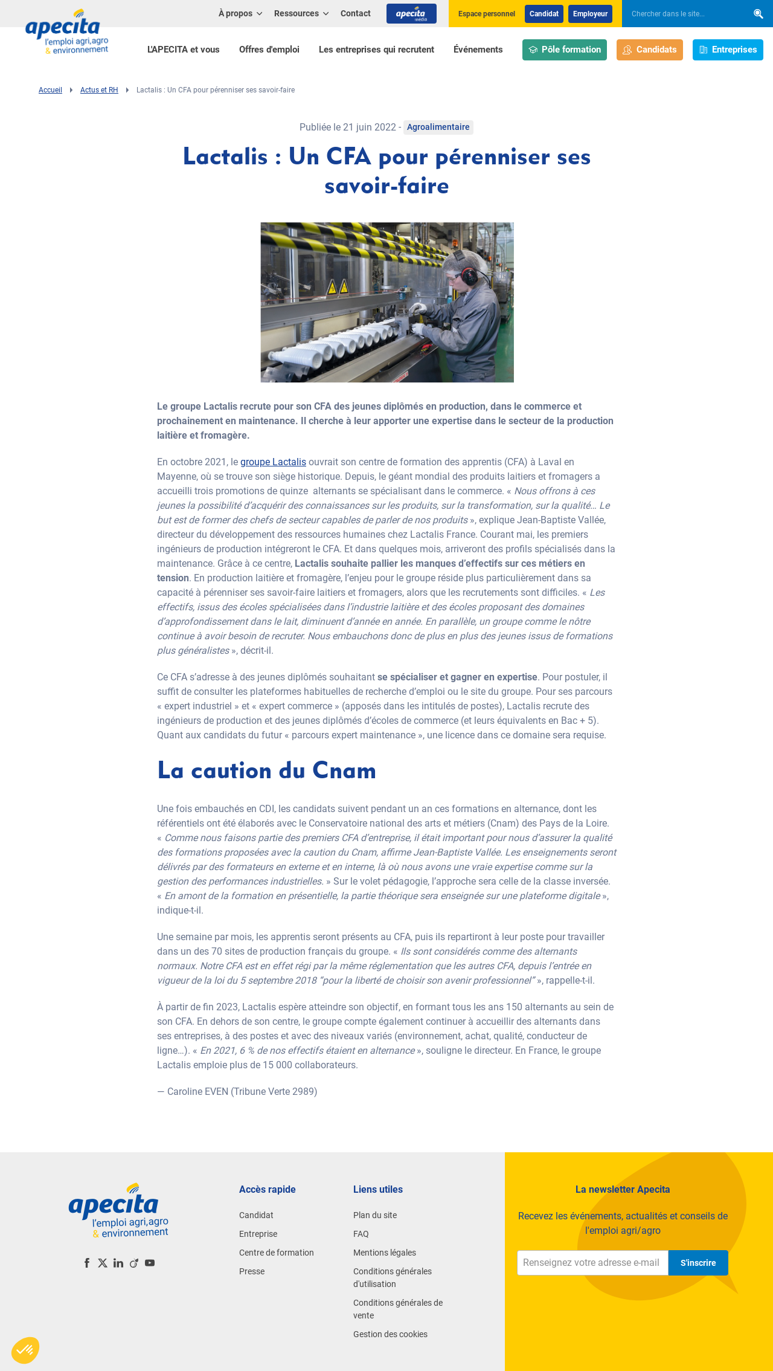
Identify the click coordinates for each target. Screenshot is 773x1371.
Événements (478, 49)
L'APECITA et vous (183, 49)
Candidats (650, 50)
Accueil (50, 90)
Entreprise (258, 1234)
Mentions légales (384, 1252)
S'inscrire (698, 1263)
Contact (356, 13)
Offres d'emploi (269, 49)
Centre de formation (276, 1252)
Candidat (544, 14)
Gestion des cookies (390, 1334)
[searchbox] (679, 14)
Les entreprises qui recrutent (376, 49)
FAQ (361, 1234)
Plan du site (375, 1215)
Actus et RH (99, 90)
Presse (252, 1271)
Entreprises (728, 50)
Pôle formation (564, 50)
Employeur (590, 14)
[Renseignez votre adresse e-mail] (593, 1263)
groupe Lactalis (273, 462)
